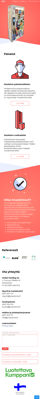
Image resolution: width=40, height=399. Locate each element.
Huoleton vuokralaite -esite (15, 362)
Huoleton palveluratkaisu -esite (17, 355)
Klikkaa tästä (7, 326)
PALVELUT (23, 1)
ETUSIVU (15, 1)
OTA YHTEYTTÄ (33, 1)
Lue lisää (20, 103)
